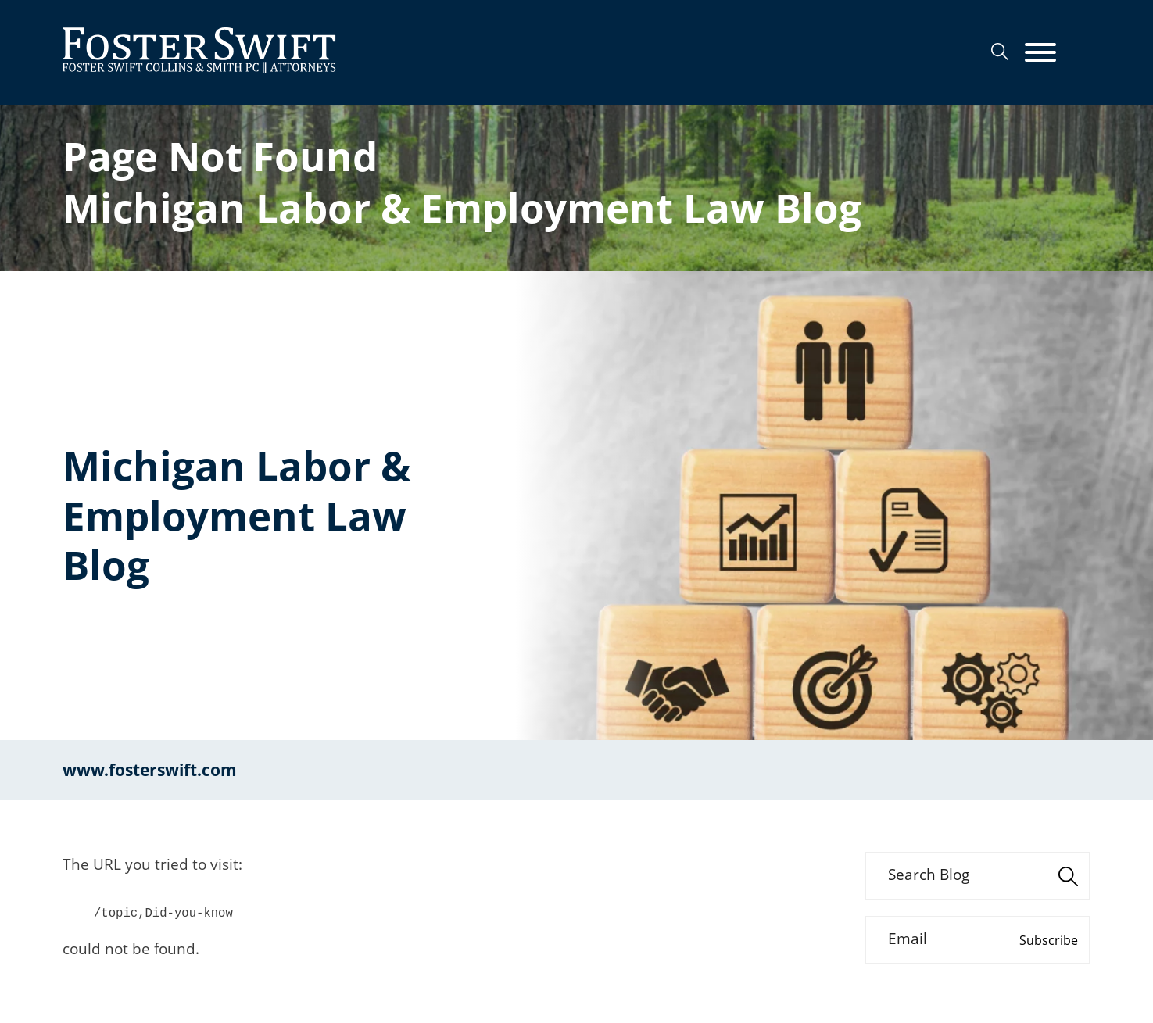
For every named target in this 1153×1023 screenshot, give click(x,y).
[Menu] (1040, 53)
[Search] (999, 51)
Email (907, 938)
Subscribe (1048, 940)
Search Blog (928, 874)
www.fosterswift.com (150, 770)
